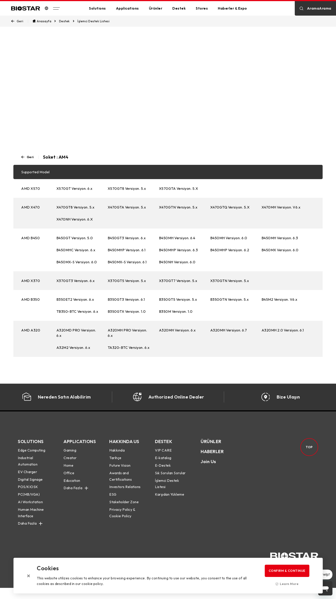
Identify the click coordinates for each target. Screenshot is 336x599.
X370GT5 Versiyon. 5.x (127, 280)
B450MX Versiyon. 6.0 (280, 250)
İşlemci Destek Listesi (167, 490)
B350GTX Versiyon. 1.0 (127, 311)
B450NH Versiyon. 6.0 (177, 262)
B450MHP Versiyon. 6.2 (229, 250)
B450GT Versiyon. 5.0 (74, 238)
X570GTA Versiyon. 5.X (178, 188)
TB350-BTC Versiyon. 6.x (77, 311)
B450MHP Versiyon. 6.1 (127, 250)
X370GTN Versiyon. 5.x (229, 280)
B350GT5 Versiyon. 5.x (178, 299)
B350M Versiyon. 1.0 (176, 311)
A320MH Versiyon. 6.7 (228, 330)
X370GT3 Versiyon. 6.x (75, 280)
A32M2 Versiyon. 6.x (73, 347)
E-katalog (163, 464)
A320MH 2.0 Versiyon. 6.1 (283, 330)
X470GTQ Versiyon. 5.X (230, 207)
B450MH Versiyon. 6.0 (228, 238)
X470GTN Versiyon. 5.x (178, 207)
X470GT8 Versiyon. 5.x (75, 207)
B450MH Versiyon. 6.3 (280, 238)
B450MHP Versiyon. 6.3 (178, 250)
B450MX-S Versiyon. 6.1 (127, 262)
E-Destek (163, 472)
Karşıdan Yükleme (169, 501)
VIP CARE (163, 457)
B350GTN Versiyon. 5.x (229, 299)
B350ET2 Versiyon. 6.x (75, 299)
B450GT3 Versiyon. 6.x (127, 238)
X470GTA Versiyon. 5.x (127, 207)
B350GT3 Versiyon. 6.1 (126, 299)
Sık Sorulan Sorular (170, 479)
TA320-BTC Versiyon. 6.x (129, 347)
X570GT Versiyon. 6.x (74, 188)
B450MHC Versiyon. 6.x (75, 250)
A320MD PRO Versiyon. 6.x (76, 333)
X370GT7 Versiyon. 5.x (178, 280)
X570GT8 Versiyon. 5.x (127, 188)
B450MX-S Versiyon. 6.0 (76, 262)
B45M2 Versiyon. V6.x (279, 299)
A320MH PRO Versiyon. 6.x (127, 333)
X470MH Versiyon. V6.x (281, 207)
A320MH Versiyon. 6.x (177, 330)
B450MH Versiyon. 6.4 (177, 238)
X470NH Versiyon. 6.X (74, 219)
